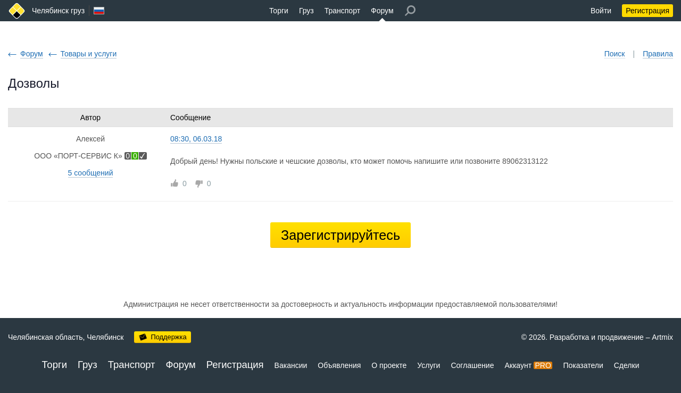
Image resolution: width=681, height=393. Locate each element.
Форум (382, 10)
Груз (306, 10)
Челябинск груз (58, 10)
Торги (278, 10)
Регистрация (647, 10)
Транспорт (342, 10)
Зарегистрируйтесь (340, 235)
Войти (601, 10)
